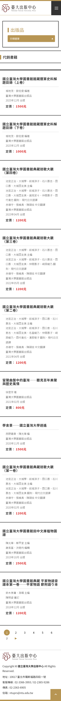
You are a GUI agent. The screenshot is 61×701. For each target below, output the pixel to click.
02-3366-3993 (23, 682)
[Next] (16, 638)
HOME (19, 8)
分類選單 (15, 38)
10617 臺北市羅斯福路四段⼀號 (28, 677)
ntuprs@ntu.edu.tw (21, 693)
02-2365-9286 (41, 682)
